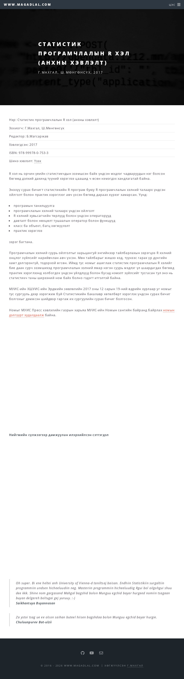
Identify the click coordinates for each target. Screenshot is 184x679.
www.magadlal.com (27, 4)
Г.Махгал (135, 665)
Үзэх (37, 161)
